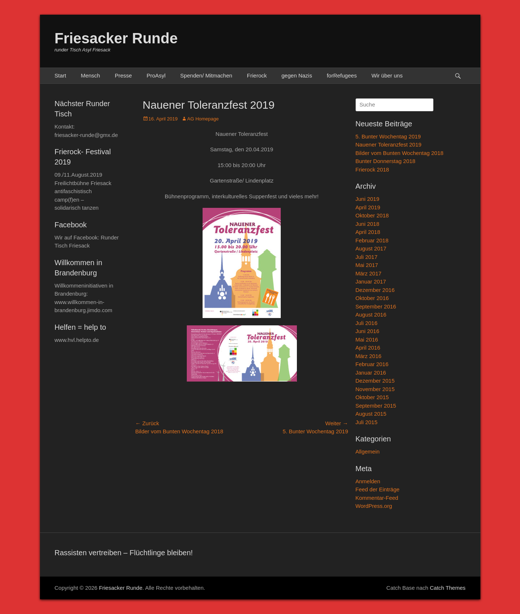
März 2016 (369, 356)
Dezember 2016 (375, 290)
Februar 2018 (372, 240)
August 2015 (371, 414)
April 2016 (368, 347)
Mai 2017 (367, 265)
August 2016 (371, 314)
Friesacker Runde (116, 38)
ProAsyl (156, 75)
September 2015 (376, 405)
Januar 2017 (371, 281)
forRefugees (342, 75)
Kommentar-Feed (377, 498)
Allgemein (368, 451)
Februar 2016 (372, 364)
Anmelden (368, 481)
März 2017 (369, 273)
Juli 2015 (367, 422)
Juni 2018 (367, 224)
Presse (123, 75)
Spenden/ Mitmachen (206, 75)
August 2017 (371, 248)
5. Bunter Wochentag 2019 (388, 136)
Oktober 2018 (372, 215)
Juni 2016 (367, 331)
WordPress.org (374, 506)
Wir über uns (387, 75)
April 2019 (368, 207)
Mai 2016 (367, 339)
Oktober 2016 (372, 298)
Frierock (257, 75)
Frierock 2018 (372, 169)
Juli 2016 (367, 323)
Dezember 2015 (375, 381)
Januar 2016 (371, 372)
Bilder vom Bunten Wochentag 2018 (400, 153)
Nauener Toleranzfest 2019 (389, 144)
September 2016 (376, 306)
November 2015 (375, 389)
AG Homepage (203, 119)
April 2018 (368, 232)
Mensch (90, 75)
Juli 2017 (367, 257)
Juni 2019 (367, 199)
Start (60, 75)
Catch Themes (447, 588)
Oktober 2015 (372, 397)
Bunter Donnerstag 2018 (385, 161)
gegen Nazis (296, 75)
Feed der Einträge (378, 489)
